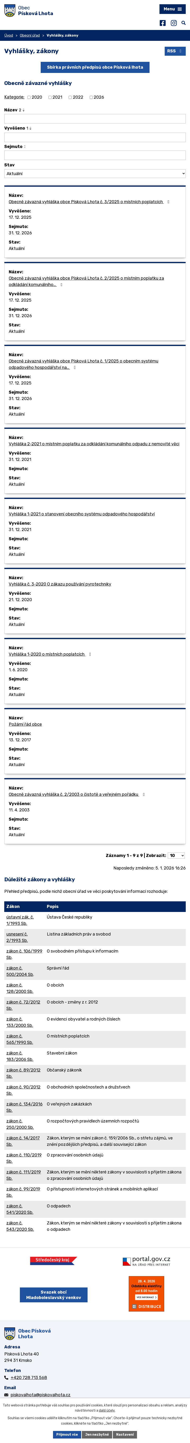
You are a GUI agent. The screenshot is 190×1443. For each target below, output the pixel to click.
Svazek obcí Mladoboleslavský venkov (53, 1295)
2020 (37, 97)
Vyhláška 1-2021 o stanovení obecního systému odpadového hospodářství (82, 514)
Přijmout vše (67, 1435)
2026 (99, 97)
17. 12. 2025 (20, 217)
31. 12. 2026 (20, 233)
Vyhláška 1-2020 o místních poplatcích (51, 654)
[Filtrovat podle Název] (95, 118)
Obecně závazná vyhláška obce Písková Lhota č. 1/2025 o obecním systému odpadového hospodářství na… (83, 364)
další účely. (107, 1411)
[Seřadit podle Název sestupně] (24, 111)
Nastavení (125, 1435)
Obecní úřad (30, 35)
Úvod (8, 35)
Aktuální (17, 248)
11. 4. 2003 (19, 810)
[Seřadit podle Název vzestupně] (24, 109)
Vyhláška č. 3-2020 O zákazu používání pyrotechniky (60, 584)
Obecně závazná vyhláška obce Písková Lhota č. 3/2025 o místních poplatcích (90, 201)
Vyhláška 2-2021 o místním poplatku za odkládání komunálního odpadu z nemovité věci (94, 444)
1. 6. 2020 (18, 669)
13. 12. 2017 (20, 740)
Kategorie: (14, 97)
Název (12, 110)
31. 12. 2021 (20, 459)
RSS (175, 51)
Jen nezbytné (97, 1435)
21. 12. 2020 (20, 599)
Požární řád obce (25, 724)
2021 (57, 97)
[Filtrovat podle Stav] (95, 173)
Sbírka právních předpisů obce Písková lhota (95, 67)
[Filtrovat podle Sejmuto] (95, 155)
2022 (78, 97)
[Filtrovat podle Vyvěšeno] (95, 137)
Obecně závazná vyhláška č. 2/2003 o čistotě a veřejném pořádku (78, 794)
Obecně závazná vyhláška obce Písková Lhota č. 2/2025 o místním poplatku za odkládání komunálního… (86, 281)
